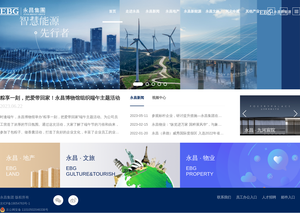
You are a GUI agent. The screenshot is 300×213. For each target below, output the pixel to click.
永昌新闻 (153, 11)
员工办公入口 (246, 197)
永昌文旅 (213, 11)
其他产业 (253, 11)
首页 (112, 11)
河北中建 (233, 11)
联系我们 (224, 197)
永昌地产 (173, 11)
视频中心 (159, 98)
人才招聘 (269, 197)
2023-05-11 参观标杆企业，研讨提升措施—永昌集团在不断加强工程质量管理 (177, 116)
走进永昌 (133, 11)
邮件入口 (288, 197)
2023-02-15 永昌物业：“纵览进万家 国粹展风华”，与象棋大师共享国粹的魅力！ (177, 124)
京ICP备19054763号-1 (15, 203)
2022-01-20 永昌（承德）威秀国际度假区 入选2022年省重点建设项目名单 (177, 133)
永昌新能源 (192, 11)
